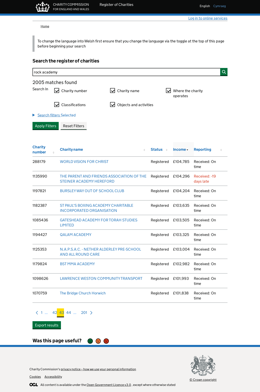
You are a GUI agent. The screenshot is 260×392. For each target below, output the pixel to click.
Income (179, 149)
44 (68, 313)
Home (45, 26)
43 (61, 313)
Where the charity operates (188, 93)
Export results (46, 325)
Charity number (74, 90)
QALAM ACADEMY (75, 234)
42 (54, 313)
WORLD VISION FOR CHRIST (84, 161)
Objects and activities (135, 104)
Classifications (73, 104)
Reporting (202, 149)
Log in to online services (208, 18)
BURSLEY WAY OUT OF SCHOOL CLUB (92, 190)
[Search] (130, 72)
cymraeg (219, 6)
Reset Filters (73, 126)
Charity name (128, 90)
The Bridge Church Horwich (83, 293)
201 (84, 313)
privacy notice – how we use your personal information (98, 369)
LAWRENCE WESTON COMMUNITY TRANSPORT (101, 278)
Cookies (35, 377)
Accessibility (53, 377)
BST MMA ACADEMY (77, 264)
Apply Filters (45, 126)
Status (156, 149)
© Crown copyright (203, 380)
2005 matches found (54, 82)
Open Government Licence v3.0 (109, 385)
